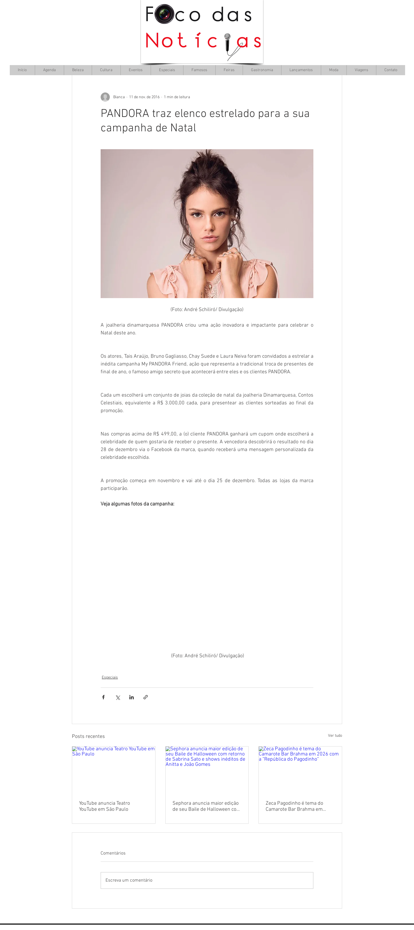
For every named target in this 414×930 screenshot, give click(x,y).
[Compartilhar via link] (145, 697)
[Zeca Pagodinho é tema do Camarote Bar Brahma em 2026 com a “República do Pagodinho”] (300, 770)
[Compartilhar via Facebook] (103, 697)
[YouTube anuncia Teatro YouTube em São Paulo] (113, 770)
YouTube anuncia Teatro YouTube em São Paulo (104, 806)
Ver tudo (335, 735)
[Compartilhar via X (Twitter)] (117, 697)
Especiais (110, 677)
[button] (106, 70)
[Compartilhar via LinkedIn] (131, 697)
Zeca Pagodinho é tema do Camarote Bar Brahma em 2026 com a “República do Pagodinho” (294, 806)
